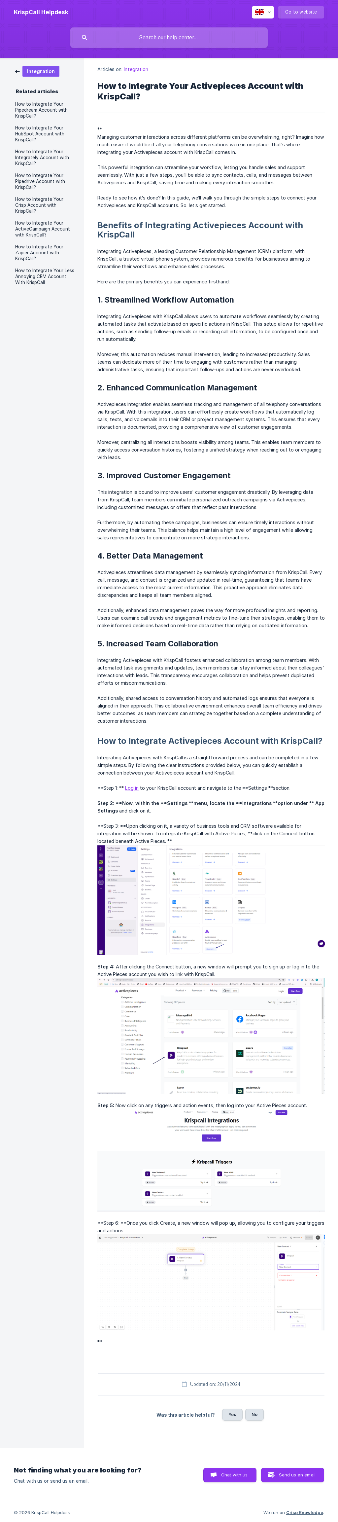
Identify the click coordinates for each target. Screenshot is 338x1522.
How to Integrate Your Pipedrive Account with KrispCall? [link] (40, 181)
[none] (41, 12)
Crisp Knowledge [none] (304, 1512)
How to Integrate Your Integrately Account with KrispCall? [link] (42, 157)
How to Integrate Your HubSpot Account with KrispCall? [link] (39, 133)
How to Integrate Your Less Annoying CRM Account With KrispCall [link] (44, 276)
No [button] (254, 1414)
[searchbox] (169, 37)
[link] (37, 71)
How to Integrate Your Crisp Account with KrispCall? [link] (39, 205)
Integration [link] (136, 69)
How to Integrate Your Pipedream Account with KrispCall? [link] (41, 110)
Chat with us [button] (234, 1474)
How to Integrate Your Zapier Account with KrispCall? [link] (39, 252)
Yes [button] (232, 1414)
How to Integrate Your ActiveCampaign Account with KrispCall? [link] (42, 228)
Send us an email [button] (297, 1474)
